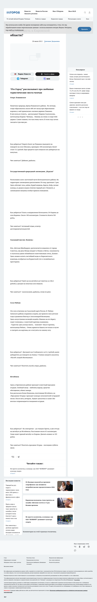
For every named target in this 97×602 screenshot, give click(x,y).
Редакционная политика (33, 560)
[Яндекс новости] (22, 74)
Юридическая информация (56, 557)
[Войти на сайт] (89, 12)
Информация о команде (10, 560)
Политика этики (31, 557)
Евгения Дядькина (52, 41)
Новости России (42, 11)
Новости (27, 11)
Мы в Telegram (58, 11)
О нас (5, 557)
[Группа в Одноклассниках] (79, 547)
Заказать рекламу (30, 14)
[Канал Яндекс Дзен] (47, 74)
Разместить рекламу (54, 562)
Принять (84, 29)
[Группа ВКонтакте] (75, 547)
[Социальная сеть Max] (47, 79)
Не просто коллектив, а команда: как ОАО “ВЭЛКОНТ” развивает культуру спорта (35, 471)
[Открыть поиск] (85, 12)
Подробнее (77, 580)
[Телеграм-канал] (22, 79)
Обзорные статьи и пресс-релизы (12, 562)
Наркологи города (57, 19)
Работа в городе (40, 19)
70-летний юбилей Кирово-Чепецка (18, 19)
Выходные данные (8, 566)
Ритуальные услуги (74, 19)
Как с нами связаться (54, 560)
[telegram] (19, 457)
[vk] (13, 457)
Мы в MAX (72, 11)
